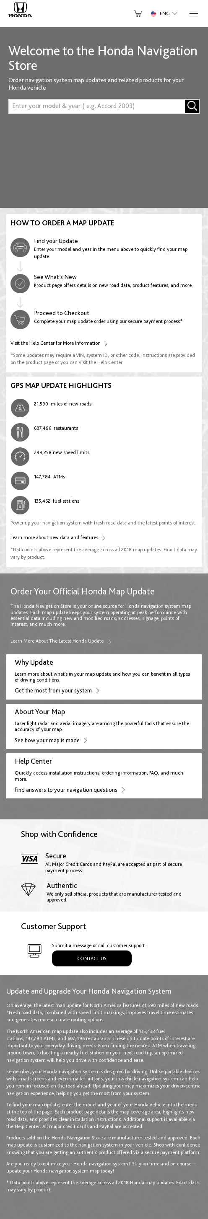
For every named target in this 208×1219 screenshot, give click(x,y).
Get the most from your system (57, 690)
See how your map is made (51, 740)
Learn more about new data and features (57, 537)
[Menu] (193, 13)
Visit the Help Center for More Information (59, 343)
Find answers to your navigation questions (70, 789)
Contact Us (92, 958)
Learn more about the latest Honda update (61, 641)
